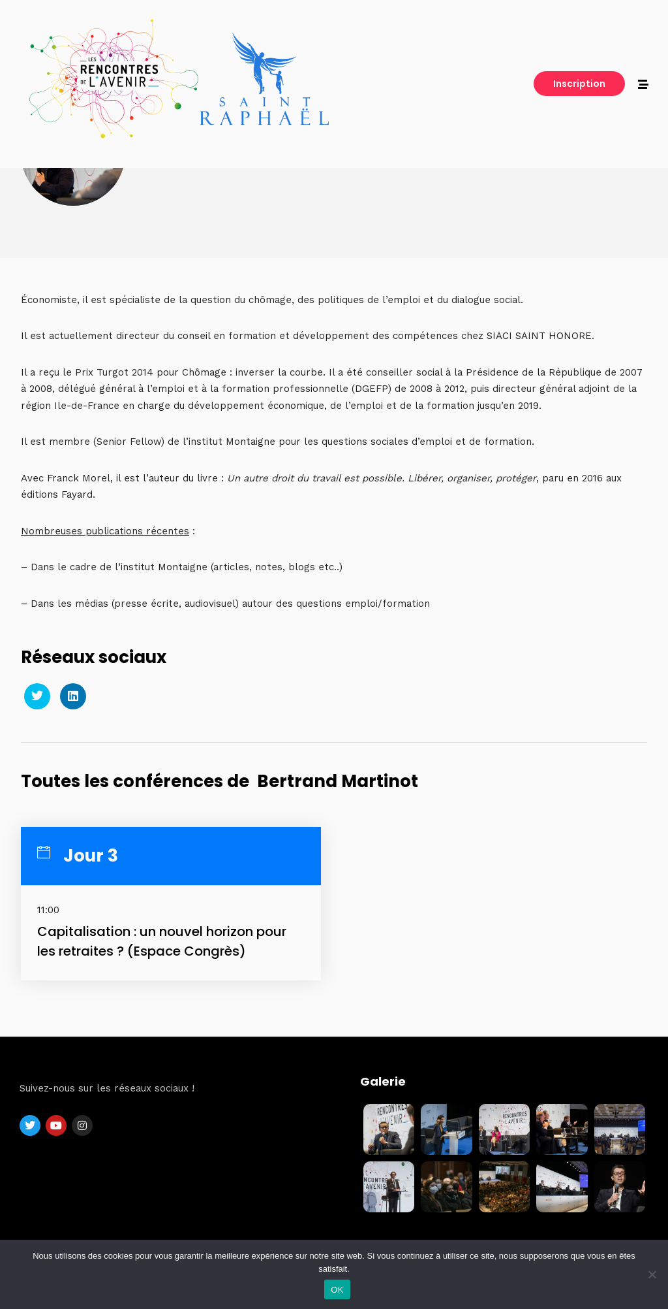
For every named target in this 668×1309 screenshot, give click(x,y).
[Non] (651, 1274)
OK (337, 1290)
